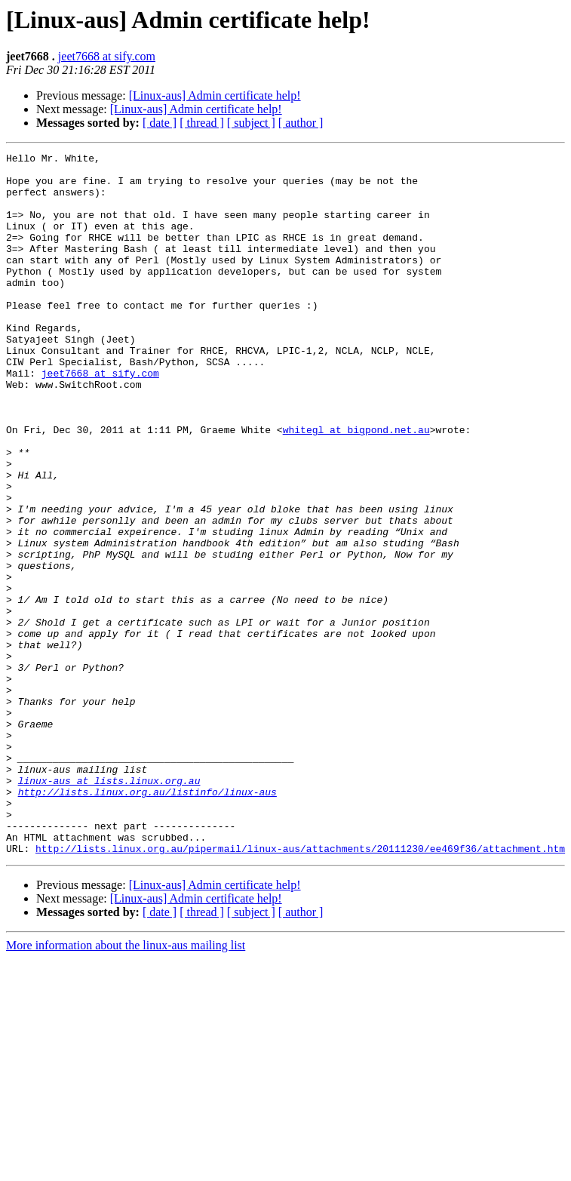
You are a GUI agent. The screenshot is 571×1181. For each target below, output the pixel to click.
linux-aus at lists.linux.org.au (109, 907)
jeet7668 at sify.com (106, 56)
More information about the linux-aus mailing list (125, 1085)
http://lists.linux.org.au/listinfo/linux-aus (147, 920)
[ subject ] (251, 122)
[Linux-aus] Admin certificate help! (215, 95)
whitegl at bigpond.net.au (356, 486)
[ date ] (160, 122)
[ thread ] (202, 122)
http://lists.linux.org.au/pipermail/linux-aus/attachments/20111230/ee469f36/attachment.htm (300, 988)
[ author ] (301, 122)
